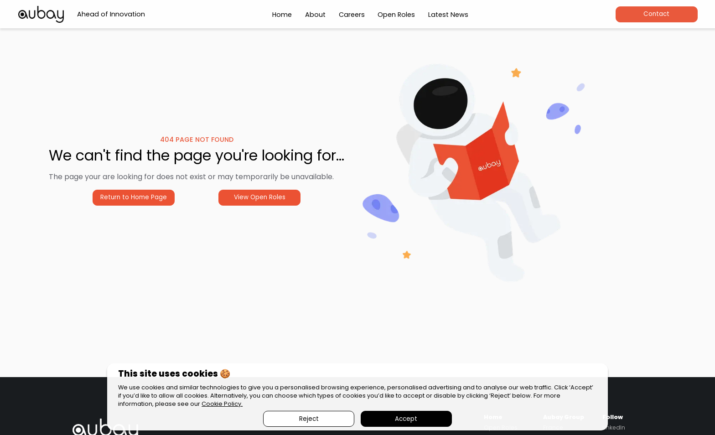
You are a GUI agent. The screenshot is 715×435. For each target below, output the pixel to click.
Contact (656, 14)
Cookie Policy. (222, 404)
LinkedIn (613, 427)
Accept (406, 418)
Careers (352, 14)
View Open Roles (259, 197)
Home (282, 14)
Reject (309, 418)
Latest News (448, 14)
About (315, 14)
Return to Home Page (133, 197)
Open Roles (396, 14)
